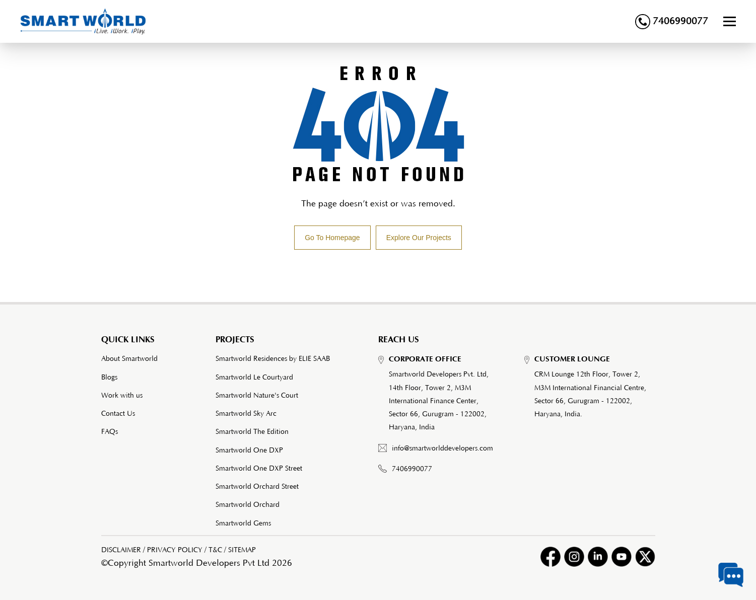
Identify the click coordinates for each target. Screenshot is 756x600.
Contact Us (118, 414)
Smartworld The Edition (252, 432)
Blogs (109, 377)
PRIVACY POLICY (174, 550)
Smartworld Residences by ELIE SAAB (273, 359)
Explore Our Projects (418, 238)
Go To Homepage (332, 238)
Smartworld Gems (243, 523)
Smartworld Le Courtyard (254, 377)
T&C (215, 550)
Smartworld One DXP (249, 450)
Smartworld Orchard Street (257, 487)
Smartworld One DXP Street (259, 469)
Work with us (122, 396)
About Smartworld (129, 359)
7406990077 (671, 21)
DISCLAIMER (121, 550)
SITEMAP (242, 550)
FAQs (109, 432)
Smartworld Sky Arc (246, 414)
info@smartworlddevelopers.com (442, 448)
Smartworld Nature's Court (257, 396)
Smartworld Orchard (248, 505)
